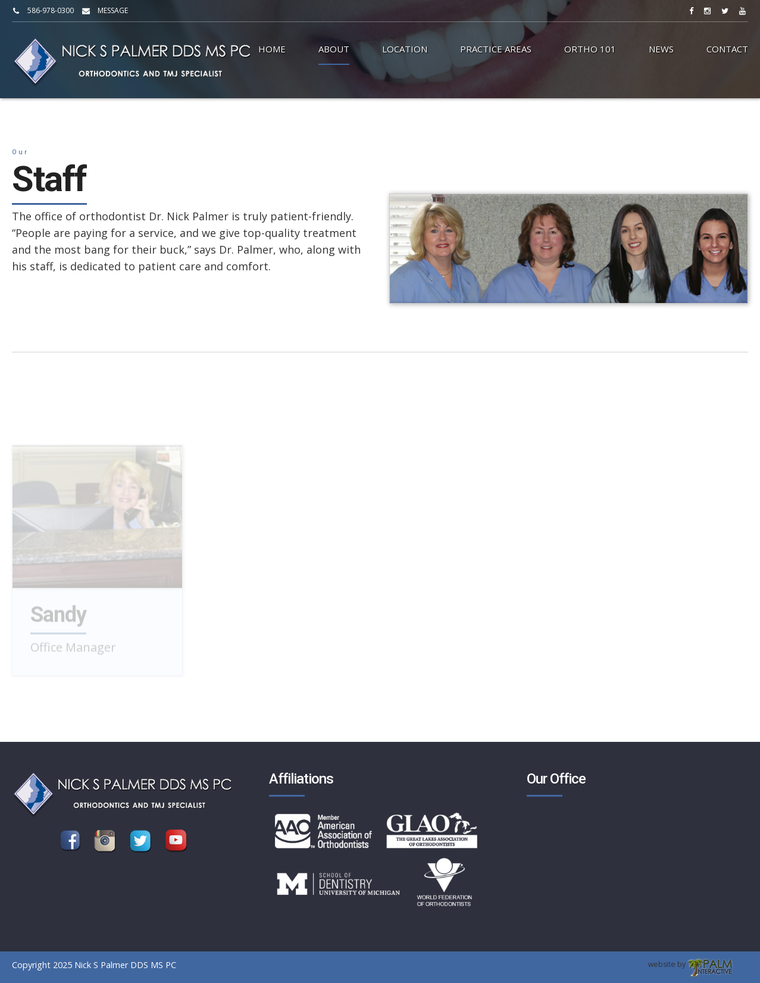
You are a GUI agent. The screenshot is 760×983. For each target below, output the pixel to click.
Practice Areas (495, 49)
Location (404, 49)
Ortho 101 (590, 49)
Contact (727, 49)
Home (272, 49)
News (661, 49)
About (333, 49)
